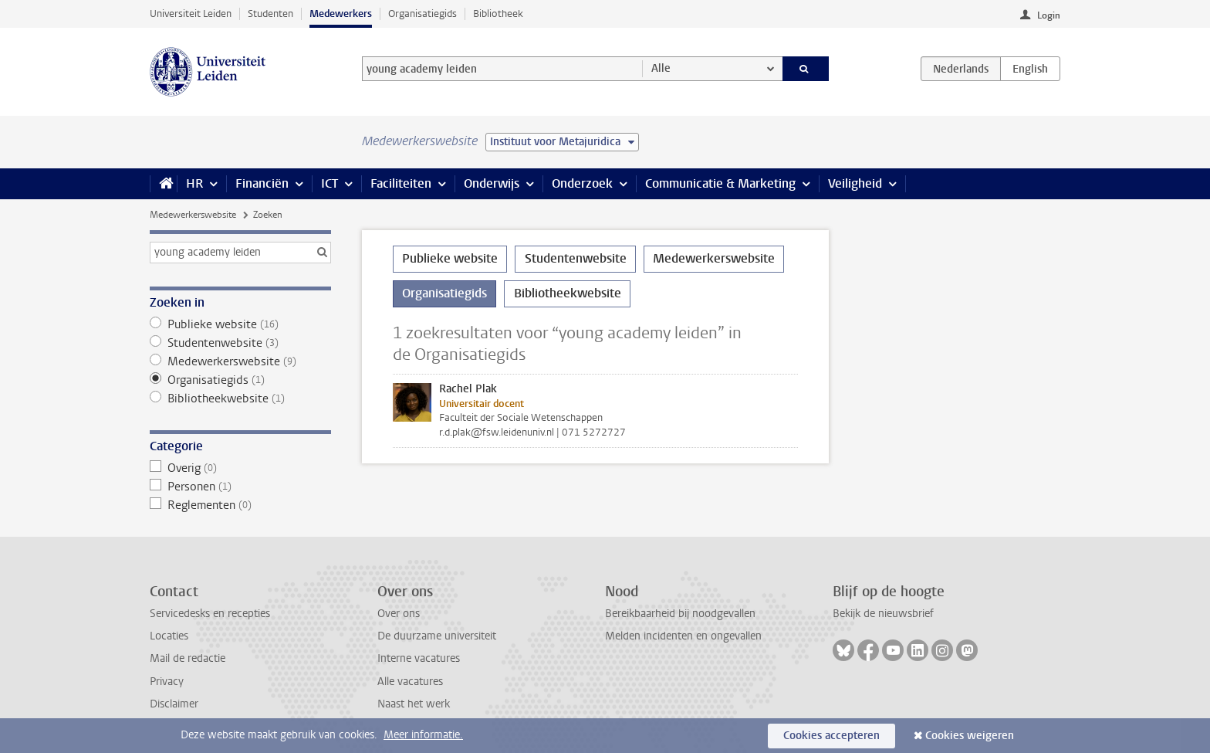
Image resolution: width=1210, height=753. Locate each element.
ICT (329, 183)
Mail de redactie (187, 658)
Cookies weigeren (969, 735)
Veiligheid (855, 183)
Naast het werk (413, 704)
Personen (240, 486)
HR (194, 183)
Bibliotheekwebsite (240, 398)
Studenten (270, 13)
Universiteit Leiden (191, 13)
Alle (661, 68)
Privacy (167, 681)
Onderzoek (582, 183)
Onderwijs (491, 183)
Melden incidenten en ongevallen (683, 636)
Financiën (262, 183)
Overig (240, 468)
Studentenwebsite (240, 342)
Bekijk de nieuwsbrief (883, 613)
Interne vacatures (418, 658)
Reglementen (240, 505)
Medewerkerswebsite (193, 215)
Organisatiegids (422, 13)
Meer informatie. (423, 735)
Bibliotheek (498, 13)
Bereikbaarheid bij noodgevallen (680, 613)
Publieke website (240, 324)
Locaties (169, 636)
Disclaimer (174, 704)
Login (1048, 15)
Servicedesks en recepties (210, 613)
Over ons (398, 613)
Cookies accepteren (831, 735)
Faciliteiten (400, 183)
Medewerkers (340, 13)
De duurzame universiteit (436, 636)
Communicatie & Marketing (720, 183)
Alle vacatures (410, 681)
